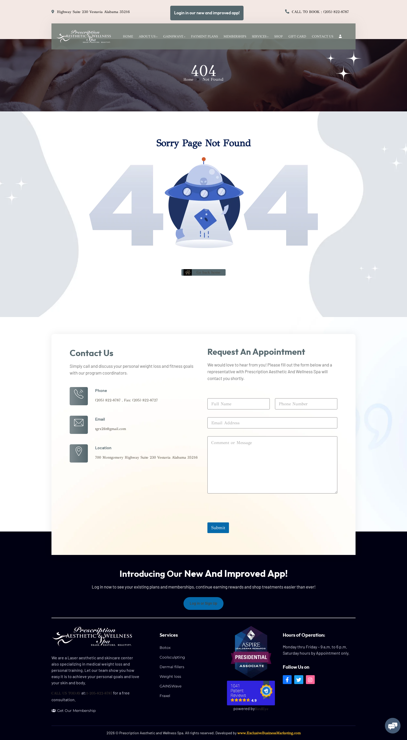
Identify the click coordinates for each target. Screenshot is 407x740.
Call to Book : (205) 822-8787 (320, 12)
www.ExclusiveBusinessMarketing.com (269, 733)
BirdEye (261, 708)
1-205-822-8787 (99, 693)
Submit (218, 527)
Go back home (201, 272)
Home (188, 79)
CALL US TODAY (66, 693)
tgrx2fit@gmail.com (110, 429)
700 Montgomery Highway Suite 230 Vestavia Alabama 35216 (146, 457)
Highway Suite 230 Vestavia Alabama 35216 (93, 12)
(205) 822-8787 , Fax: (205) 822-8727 (126, 400)
